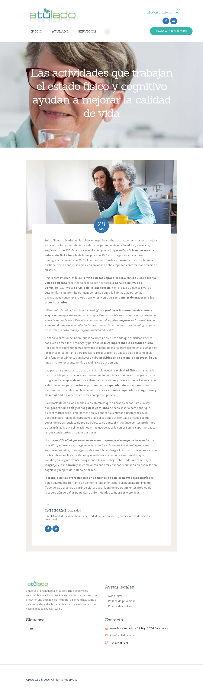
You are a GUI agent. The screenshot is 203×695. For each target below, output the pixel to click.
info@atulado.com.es (122, 635)
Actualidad (74, 510)
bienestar (81, 516)
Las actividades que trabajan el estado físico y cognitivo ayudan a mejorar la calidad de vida (101, 93)
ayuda (70, 516)
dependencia (110, 516)
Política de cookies (120, 606)
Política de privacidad (122, 601)
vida (55, 519)
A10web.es (33, 680)
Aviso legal (115, 596)
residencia (139, 516)
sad (149, 516)
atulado (60, 516)
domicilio (125, 516)
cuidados (94, 516)
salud (48, 519)
